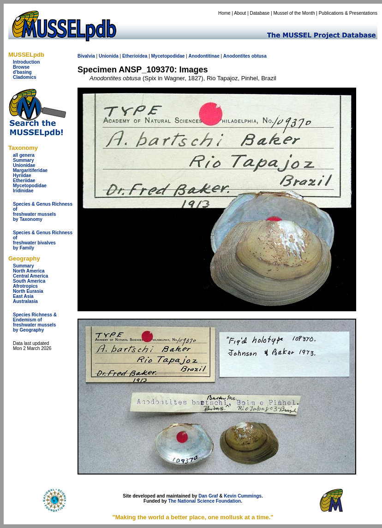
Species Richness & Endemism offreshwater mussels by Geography (35, 322)
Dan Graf (208, 495)
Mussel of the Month (294, 13)
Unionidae (24, 165)
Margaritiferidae (30, 170)
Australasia (25, 301)
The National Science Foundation (204, 501)
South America (29, 281)
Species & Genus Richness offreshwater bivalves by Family (42, 240)
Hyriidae (22, 175)
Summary (23, 160)
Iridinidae (23, 190)
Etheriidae (24, 180)
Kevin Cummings (243, 495)
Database (260, 13)
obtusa (259, 56)
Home (224, 13)
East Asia (23, 296)
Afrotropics (25, 286)
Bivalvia (86, 56)
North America (29, 270)
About (240, 13)
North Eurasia (28, 291)
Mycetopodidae (30, 185)
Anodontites (236, 56)
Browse (21, 67)
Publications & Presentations (348, 13)
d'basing (22, 72)
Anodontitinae (203, 56)
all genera (24, 155)
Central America (30, 276)
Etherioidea (134, 56)
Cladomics (24, 77)
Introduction (26, 62)
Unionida (109, 56)
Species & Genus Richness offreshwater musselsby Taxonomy (42, 212)
